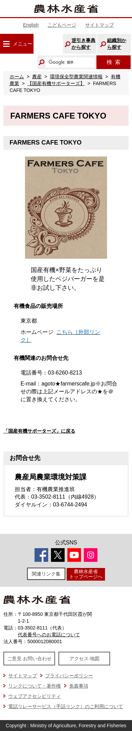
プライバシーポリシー (69, 675)
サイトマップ (99, 25)
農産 (37, 76)
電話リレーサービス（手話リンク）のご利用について (65, 706)
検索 (113, 62)
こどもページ (62, 25)
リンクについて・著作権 (34, 686)
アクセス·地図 (84, 658)
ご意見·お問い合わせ (29, 658)
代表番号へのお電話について (49, 634)
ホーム (17, 76)
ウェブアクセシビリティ (34, 696)
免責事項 (78, 686)
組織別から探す (116, 44)
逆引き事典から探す (83, 44)
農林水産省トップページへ (86, 574)
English (31, 25)
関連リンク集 (46, 574)
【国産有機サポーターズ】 (56, 83)
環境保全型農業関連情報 (76, 76)
